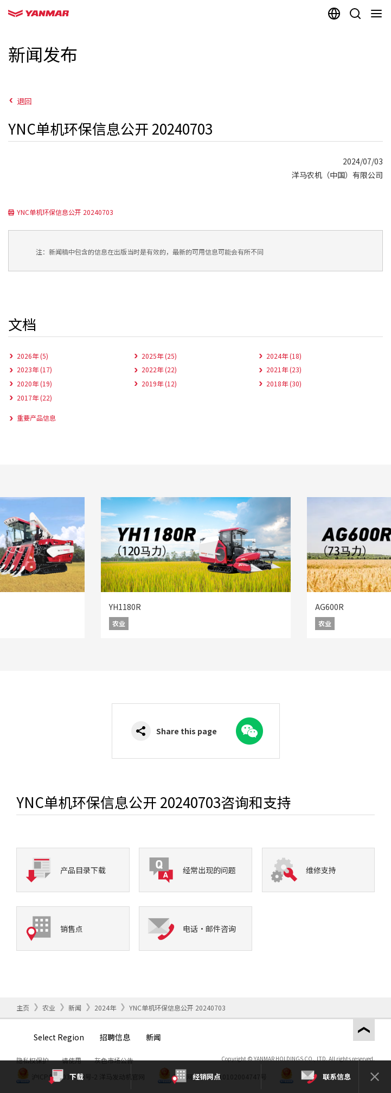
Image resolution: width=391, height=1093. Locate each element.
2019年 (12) (159, 383)
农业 (48, 1007)
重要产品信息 (36, 417)
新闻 (74, 1007)
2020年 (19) (34, 383)
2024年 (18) (284, 355)
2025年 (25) (159, 355)
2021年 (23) (284, 369)
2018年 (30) (284, 383)
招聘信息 (115, 1037)
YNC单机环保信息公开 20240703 (65, 212)
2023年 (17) (34, 369)
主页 (22, 1007)
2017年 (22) (34, 397)
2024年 (105, 1007)
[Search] (355, 13)
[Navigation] (378, 13)
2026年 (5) (32, 355)
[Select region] (333, 13)
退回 (24, 101)
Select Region (59, 1037)
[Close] (374, 1076)
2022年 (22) (159, 369)
